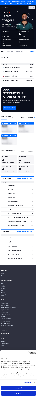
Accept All (18, 388)
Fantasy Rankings (6, 321)
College (3, 293)
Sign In (31, 7)
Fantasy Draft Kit (6, 319)
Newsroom (4, 276)
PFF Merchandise (6, 346)
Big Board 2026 (5, 323)
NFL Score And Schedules (8, 307)
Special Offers (5, 343)
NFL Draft (3, 295)
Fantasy (3, 288)
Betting (3, 286)
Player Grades (5, 310)
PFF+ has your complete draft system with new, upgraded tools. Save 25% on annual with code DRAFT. (18, 2)
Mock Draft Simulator (7, 325)
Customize (18, 393)
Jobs (2, 273)
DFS (2, 290)
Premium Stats (5, 312)
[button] (9, 127)
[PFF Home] (6, 7)
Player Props (4, 303)
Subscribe (4, 341)
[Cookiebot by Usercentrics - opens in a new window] (28, 353)
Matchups (4, 316)
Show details (28, 382)
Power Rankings (5, 314)
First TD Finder (5, 305)
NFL (2, 284)
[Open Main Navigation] (2, 7)
